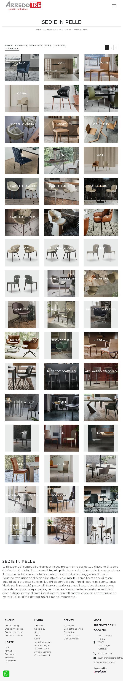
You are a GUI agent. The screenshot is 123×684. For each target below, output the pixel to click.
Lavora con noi (72, 635)
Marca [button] (9, 45)
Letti (7, 647)
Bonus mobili (71, 638)
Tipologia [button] (59, 45)
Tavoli (37, 635)
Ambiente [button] (21, 45)
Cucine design (12, 625)
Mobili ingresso (42, 642)
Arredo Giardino (43, 651)
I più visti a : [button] (12, 48)
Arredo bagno (42, 645)
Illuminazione (41, 648)
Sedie (68, 30)
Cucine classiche (14, 632)
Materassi (10, 657)
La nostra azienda (73, 628)
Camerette (10, 660)
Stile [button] (48, 45)
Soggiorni (39, 628)
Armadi (9, 650)
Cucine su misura (14, 635)
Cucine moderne (14, 628)
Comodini (10, 654)
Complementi (42, 655)
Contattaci (69, 632)
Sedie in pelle (80, 30)
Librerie (38, 625)
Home (38, 30)
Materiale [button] (35, 45)
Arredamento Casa (53, 30)
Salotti (37, 632)
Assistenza (69, 625)
